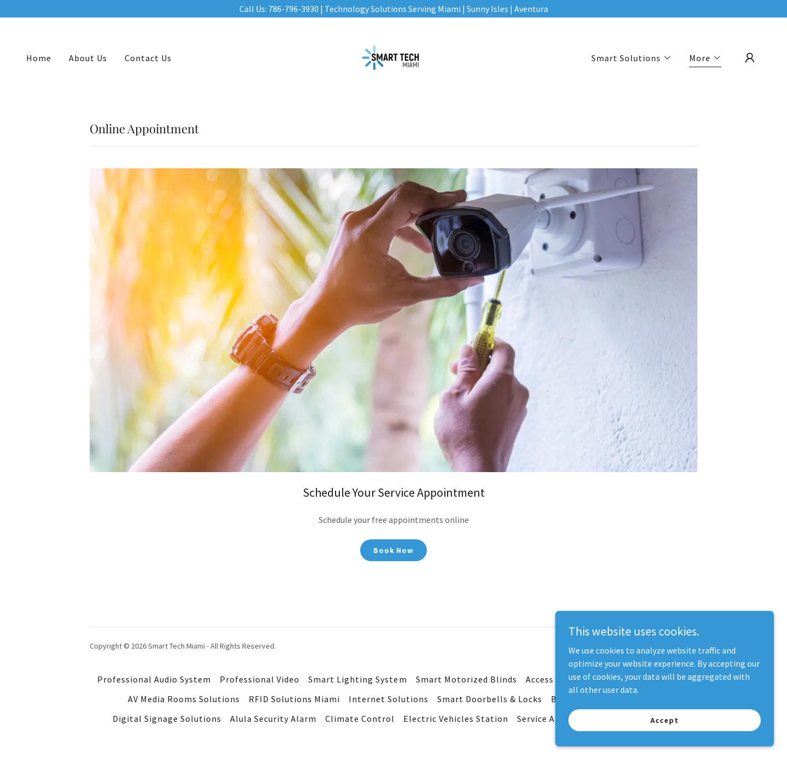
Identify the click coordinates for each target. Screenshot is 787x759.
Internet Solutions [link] (388, 698)
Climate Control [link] (360, 718)
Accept (664, 720)
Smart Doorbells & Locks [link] (489, 698)
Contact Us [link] (148, 57)
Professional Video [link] (259, 679)
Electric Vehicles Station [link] (455, 718)
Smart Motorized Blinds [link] (466, 679)
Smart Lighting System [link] (357, 679)
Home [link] (38, 57)
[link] (393, 56)
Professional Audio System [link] (154, 679)
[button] (631, 57)
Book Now (393, 550)
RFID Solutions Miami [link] (294, 698)
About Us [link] (88, 57)
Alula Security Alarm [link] (273, 718)
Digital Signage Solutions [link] (167, 718)
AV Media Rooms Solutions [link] (184, 698)
